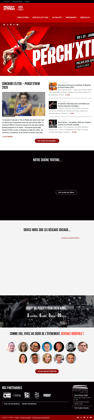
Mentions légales (25, 417)
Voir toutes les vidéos (66, 192)
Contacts (6, 1)
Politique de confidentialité (40, 417)
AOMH (17, 417)
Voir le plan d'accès (81, 408)
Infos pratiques (17, 1)
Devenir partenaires (29, 404)
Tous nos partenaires (12, 404)
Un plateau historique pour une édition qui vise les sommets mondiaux (73, 104)
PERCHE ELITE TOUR (41, 17)
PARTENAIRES (72, 17)
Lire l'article (8, 136)
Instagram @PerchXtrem (70, 238)
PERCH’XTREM (23, 17)
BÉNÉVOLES (85, 17)
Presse (27, 1)
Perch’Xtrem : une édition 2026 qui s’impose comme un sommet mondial (74, 123)
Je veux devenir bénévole (47, 371)
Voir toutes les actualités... (47, 141)
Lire (68, 95)
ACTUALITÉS (57, 17)
